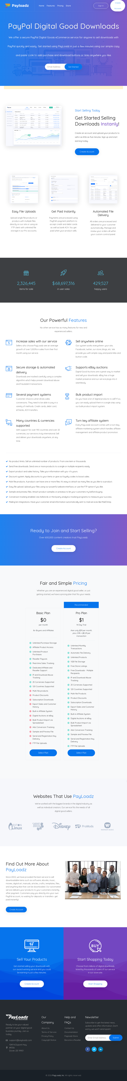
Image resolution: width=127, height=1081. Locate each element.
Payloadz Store (71, 1036)
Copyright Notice (49, 1040)
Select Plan (43, 753)
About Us (45, 1028)
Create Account (117, 6)
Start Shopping (95, 984)
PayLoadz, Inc (58, 1075)
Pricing (60, 5)
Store (68, 5)
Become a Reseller (72, 1040)
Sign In (101, 6)
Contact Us (69, 1028)
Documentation (71, 1032)
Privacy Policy (47, 1036)
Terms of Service (49, 1032)
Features (51, 5)
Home (41, 5)
